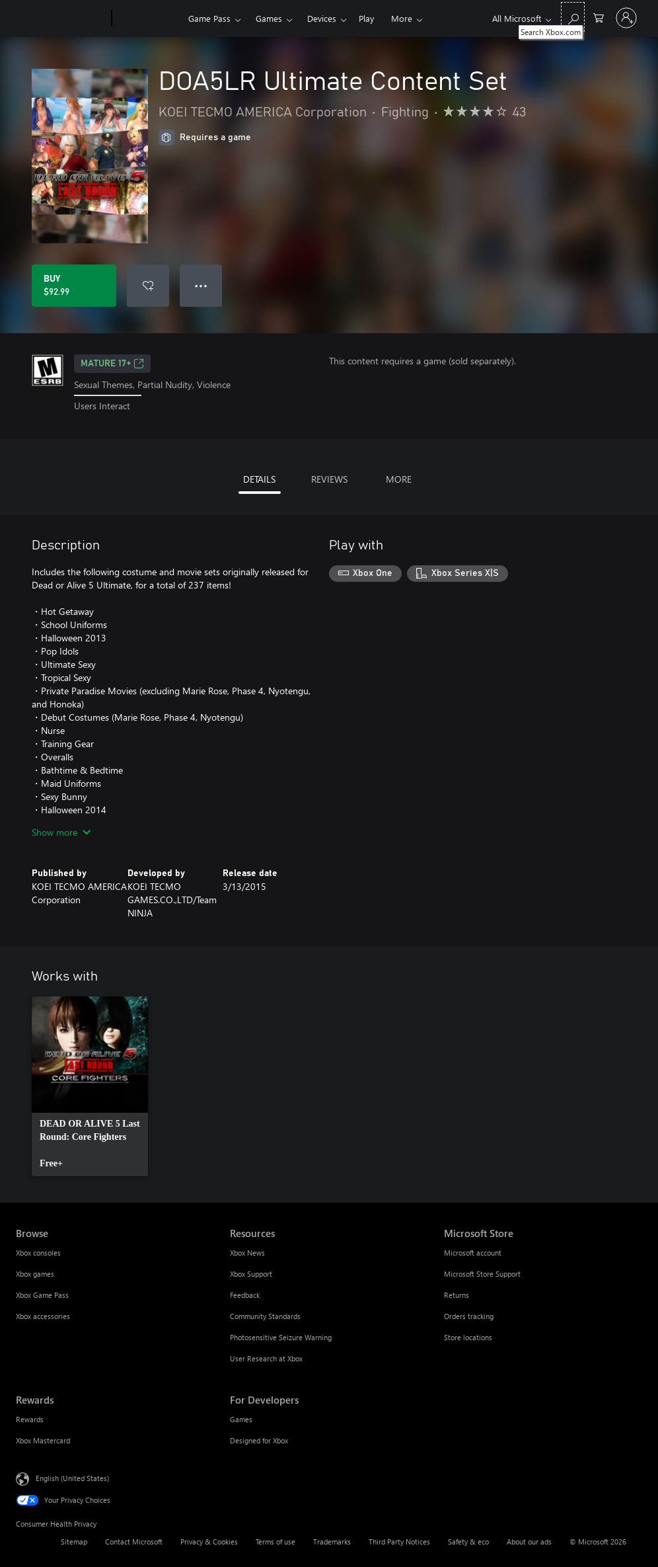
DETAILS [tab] (259, 479)
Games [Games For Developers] (241, 1419)
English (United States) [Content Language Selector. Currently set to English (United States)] (72, 1477)
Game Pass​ (209, 18)
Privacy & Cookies (209, 1541)
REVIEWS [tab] (329, 479)
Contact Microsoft (134, 1541)
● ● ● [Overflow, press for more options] (201, 285)
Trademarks (332, 1541)
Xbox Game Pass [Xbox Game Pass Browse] (42, 1295)
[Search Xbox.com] (573, 17)
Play (366, 18)
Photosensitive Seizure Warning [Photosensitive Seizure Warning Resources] (281, 1337)
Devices (321, 18)
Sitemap (74, 1541)
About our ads (529, 1541)
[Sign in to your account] (626, 18)
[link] (90, 1086)
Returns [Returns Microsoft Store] (456, 1295)
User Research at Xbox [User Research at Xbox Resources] (266, 1358)
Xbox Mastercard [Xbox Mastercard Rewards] (43, 1440)
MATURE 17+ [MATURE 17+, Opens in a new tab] (112, 363)
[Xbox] (148, 18)
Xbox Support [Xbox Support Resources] (251, 1273)
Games (269, 18)
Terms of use (275, 1541)
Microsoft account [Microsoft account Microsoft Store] (472, 1252)
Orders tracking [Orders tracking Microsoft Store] (469, 1316)
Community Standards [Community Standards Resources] (265, 1316)
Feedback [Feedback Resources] (245, 1295)
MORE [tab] (399, 479)
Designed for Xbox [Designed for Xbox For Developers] (259, 1440)
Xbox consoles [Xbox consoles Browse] (38, 1252)
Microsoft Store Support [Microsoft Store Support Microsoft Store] (482, 1273)
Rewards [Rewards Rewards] (30, 1419)
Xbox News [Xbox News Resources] (247, 1252)
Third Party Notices (399, 1541)
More (401, 18)
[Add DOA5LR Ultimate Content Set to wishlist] (148, 285)
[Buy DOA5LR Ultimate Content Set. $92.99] (74, 285)
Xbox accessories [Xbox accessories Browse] (43, 1316)
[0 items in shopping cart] (598, 16)
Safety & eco (468, 1541)
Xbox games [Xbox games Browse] (35, 1273)
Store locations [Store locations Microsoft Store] (468, 1337)
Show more (61, 832)
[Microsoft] (61, 18)
